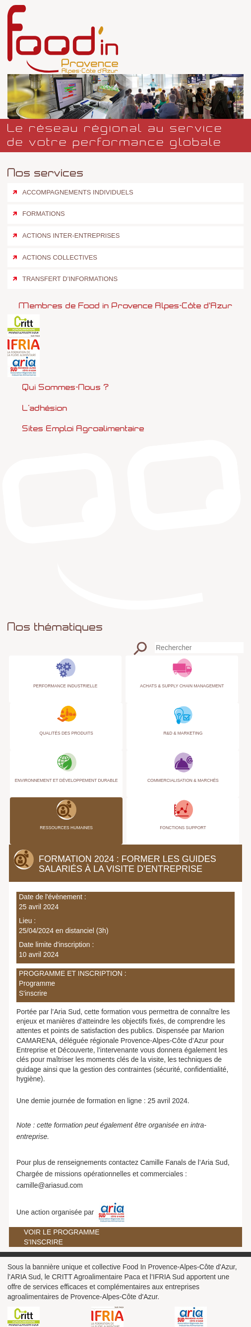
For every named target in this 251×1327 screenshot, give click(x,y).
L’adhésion (44, 407)
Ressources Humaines (66, 827)
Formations (43, 213)
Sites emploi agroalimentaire (83, 428)
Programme (37, 983)
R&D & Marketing (182, 733)
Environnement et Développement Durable (66, 780)
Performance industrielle (65, 685)
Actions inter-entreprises (71, 235)
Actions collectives (59, 257)
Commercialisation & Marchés (183, 780)
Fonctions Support (183, 827)
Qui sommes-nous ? (65, 386)
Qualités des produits (66, 733)
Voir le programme (61, 1232)
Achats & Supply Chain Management (182, 685)
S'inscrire (33, 993)
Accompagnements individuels (77, 192)
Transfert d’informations (70, 279)
